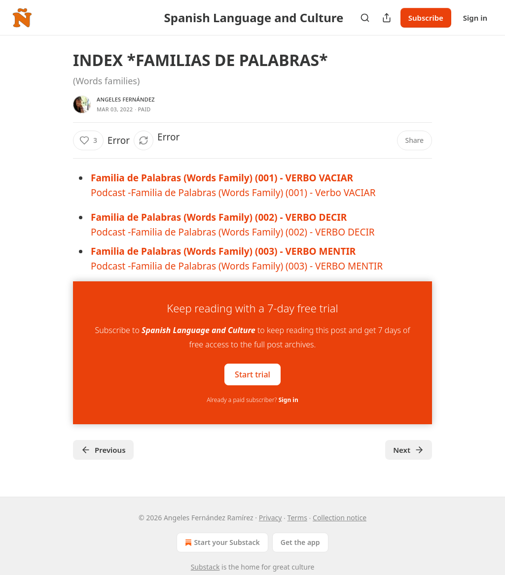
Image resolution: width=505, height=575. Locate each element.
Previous (103, 450)
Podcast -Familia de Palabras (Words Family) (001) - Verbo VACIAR (233, 192)
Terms (297, 517)
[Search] (365, 18)
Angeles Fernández (126, 99)
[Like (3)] (88, 140)
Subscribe (425, 18)
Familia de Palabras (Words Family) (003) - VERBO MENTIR (223, 251)
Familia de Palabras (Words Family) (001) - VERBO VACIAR (222, 177)
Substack (205, 567)
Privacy (270, 517)
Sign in (475, 18)
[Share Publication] (387, 18)
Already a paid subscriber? (252, 400)
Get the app (300, 542)
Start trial (252, 374)
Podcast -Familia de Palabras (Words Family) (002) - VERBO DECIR (233, 232)
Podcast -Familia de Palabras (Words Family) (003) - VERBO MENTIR (237, 266)
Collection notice (339, 517)
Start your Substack (221, 542)
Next (408, 450)
